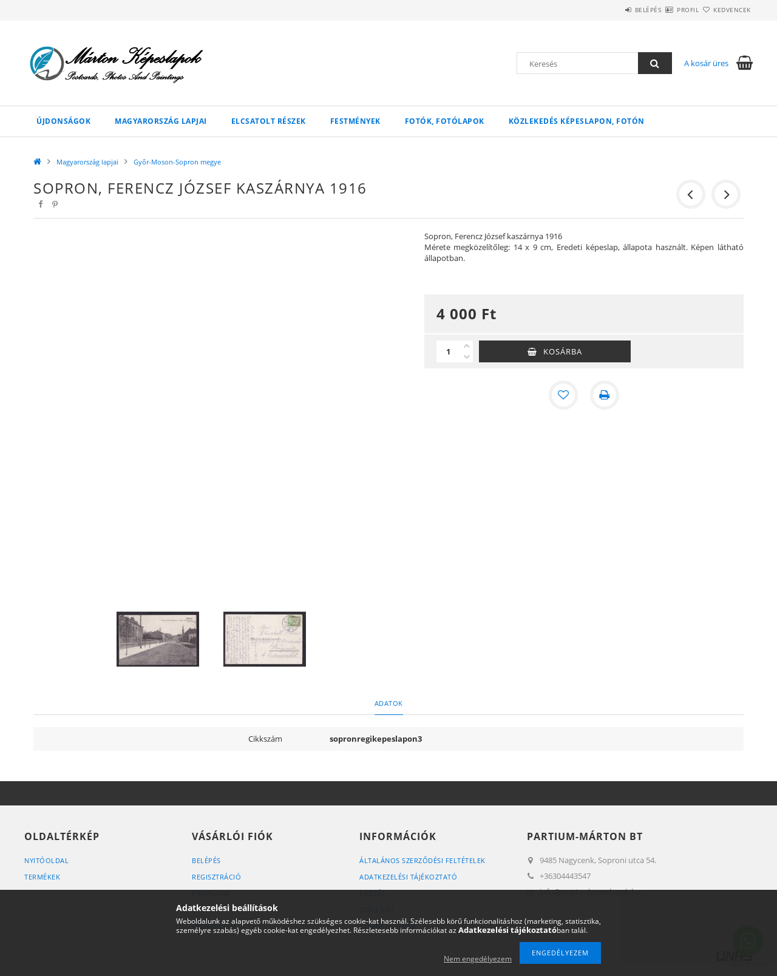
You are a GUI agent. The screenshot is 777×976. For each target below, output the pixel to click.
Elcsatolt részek (268, 121)
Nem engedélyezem (478, 959)
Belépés (612, 9)
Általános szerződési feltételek (422, 860)
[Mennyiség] (448, 351)
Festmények (355, 121)
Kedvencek (725, 9)
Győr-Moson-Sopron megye (177, 161)
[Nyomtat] (604, 395)
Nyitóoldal (46, 860)
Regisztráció (216, 876)
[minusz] (467, 356)
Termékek (42, 876)
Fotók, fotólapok (444, 121)
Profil (666, 9)
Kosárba (562, 351)
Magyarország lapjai (161, 121)
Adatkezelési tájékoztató (408, 876)
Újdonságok (63, 121)
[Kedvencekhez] (563, 395)
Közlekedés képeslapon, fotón (577, 121)
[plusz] (467, 346)
